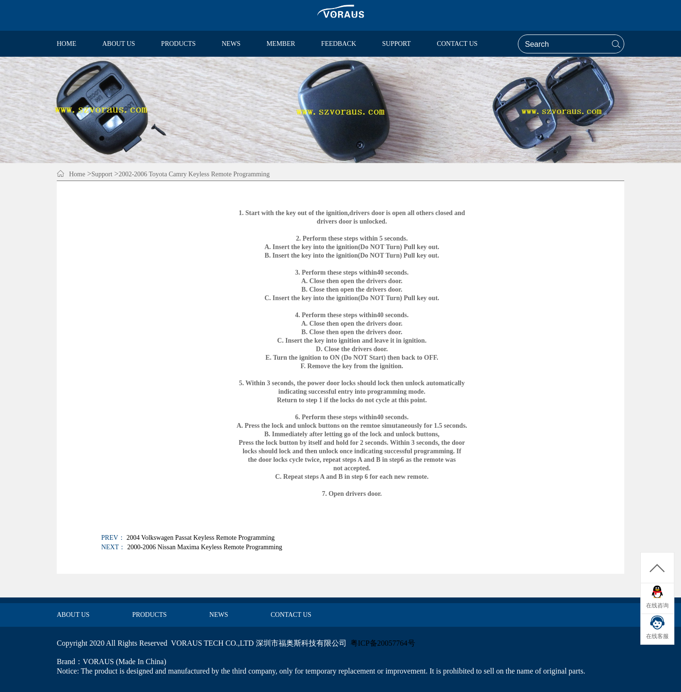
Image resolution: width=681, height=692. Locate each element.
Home (77, 174)
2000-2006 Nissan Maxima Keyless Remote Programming (204, 547)
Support (101, 174)
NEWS (219, 614)
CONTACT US (291, 614)
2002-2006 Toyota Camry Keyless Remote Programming (194, 174)
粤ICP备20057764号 (382, 643)
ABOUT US (73, 614)
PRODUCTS (149, 614)
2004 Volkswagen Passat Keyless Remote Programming (200, 537)
